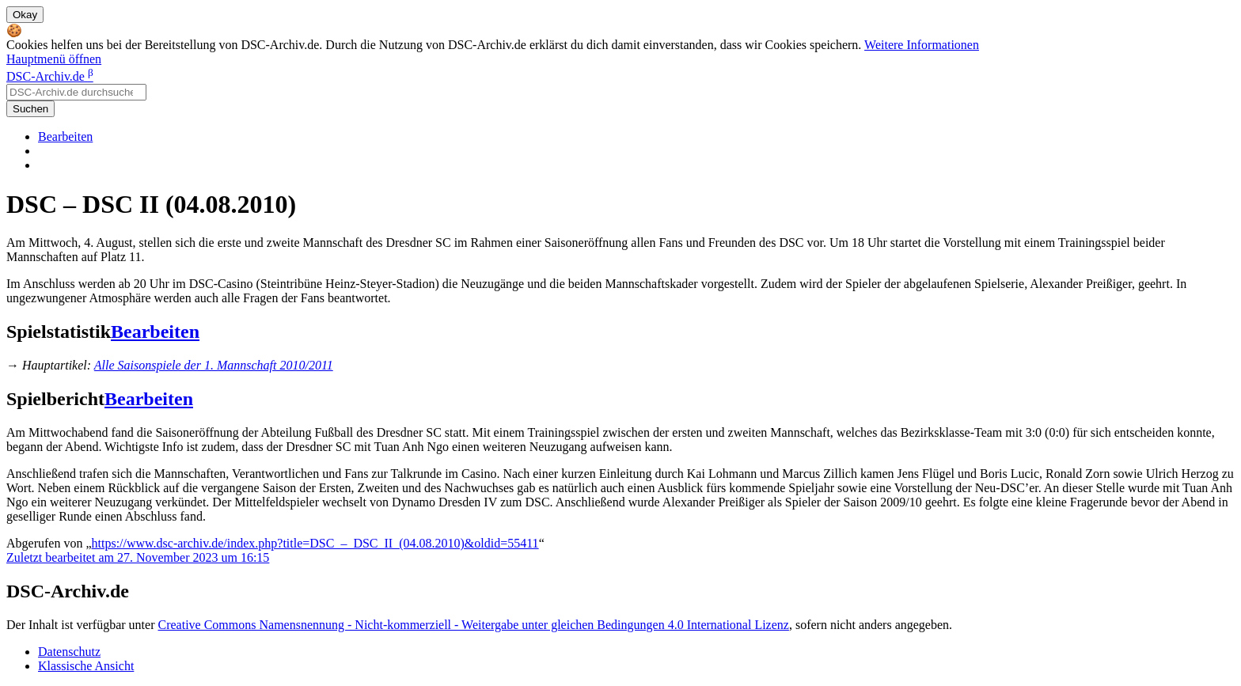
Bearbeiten (65, 136)
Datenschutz (69, 651)
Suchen (30, 109)
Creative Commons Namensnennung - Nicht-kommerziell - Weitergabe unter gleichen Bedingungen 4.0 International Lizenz (472, 624)
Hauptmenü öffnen (53, 59)
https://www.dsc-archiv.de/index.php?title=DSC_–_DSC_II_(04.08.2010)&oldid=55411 (315, 543)
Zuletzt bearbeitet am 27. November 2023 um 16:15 (137, 557)
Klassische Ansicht (86, 666)
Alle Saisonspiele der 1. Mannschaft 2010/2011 (213, 365)
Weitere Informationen (921, 44)
